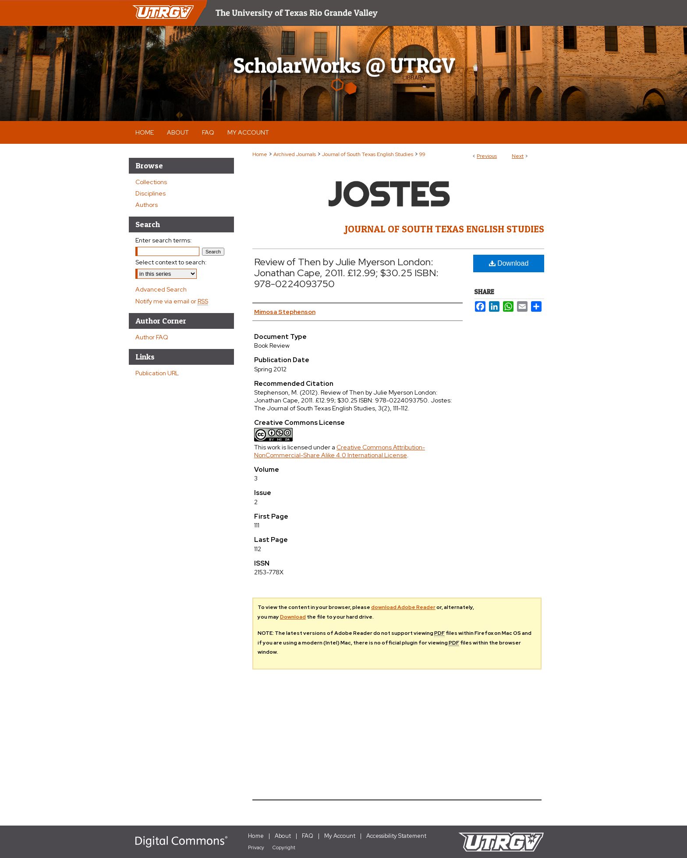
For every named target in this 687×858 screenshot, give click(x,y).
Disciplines (150, 193)
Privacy (256, 847)
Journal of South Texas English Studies (367, 154)
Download (509, 263)
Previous (487, 156)
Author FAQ (151, 337)
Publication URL (157, 373)
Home (259, 154)
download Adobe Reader (403, 607)
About (283, 836)
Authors (146, 205)
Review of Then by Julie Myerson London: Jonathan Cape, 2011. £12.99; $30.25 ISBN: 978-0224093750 (346, 273)
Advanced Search (161, 289)
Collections (151, 182)
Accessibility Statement (396, 836)
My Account (339, 836)
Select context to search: (171, 262)
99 (422, 154)
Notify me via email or (171, 301)
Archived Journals (294, 154)
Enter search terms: (163, 240)
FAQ (307, 836)
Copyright (284, 847)
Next (518, 156)
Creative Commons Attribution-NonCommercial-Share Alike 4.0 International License (339, 451)
